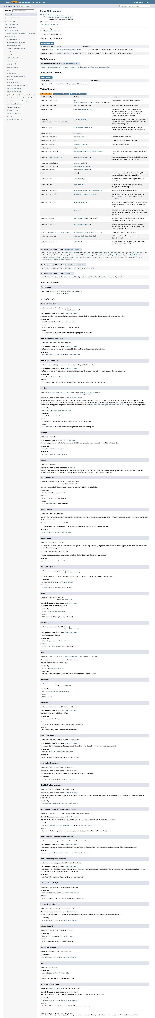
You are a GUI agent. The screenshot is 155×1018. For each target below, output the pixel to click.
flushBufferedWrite (80, 144)
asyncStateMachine (54, 67)
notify (83, 277)
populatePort (78, 185)
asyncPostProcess (53, 253)
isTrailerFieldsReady (81, 169)
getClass (66, 277)
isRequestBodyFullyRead (82, 166)
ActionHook (45, 24)
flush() (9, 70)
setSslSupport (46, 259)
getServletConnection (81, 157)
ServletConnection (55, 157)
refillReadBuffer (79, 218)
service (76, 232)
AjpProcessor (25, 6)
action (43, 253)
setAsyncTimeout (109, 257)
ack (74, 100)
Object (67, 273)
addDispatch (45, 268)
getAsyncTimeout (141, 253)
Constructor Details (11, 30)
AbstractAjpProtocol (58, 84)
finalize (57, 277)
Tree (19, 2)
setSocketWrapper (135, 257)
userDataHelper (104, 67)
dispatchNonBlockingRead (82, 127)
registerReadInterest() (14, 107)
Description (9, 15)
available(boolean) (13, 82)
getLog (75, 148)
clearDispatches (57, 268)
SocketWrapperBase (86, 232)
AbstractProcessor (53, 31)
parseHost (82, 257)
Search (38, 2)
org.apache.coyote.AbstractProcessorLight (57, 16)
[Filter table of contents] (23, 10)
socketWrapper (83, 67)
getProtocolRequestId (75, 255)
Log (50, 148)
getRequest (88, 255)
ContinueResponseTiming (83, 102)
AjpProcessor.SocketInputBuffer (69, 49)
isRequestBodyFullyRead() (15, 104)
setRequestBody (79, 236)
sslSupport (94, 67)
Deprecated (26, 2)
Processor (54, 24)
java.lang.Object (45, 14)
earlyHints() (11, 79)
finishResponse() (12, 73)
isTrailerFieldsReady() (14, 113)
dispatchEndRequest (80, 119)
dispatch (87, 253)
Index (33, 2)
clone (43, 277)
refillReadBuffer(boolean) (15, 58)
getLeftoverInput (59, 255)
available (77, 106)
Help (43, 2)
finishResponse (79, 137)
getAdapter (130, 253)
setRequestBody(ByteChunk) (16, 85)
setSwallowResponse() (14, 88)
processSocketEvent (94, 257)
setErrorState (122, 257)
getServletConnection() (14, 119)
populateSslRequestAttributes (84, 194)
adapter (43, 67)
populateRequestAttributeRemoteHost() (19, 98)
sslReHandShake (58, 259)
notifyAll (91, 277)
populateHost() (12, 61)
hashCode (75, 277)
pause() (9, 55)
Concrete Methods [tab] (78, 94)
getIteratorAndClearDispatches (75, 268)
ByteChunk (88, 236)
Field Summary (10, 21)
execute (107, 253)
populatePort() (11, 64)
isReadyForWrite (79, 163)
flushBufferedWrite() (13, 39)
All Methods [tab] (46, 94)
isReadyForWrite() (12, 110)
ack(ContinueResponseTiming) (16, 76)
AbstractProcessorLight (74, 265)
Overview (7, 2)
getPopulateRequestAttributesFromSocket (88, 151)
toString (101, 277)
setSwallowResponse (80, 242)
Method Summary (11, 27)
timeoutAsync (70, 259)
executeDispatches (118, 253)
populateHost (78, 179)
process (92, 268)
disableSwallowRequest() (15, 91)
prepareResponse (79, 202)
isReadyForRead (134, 255)
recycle (76, 210)
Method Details (10, 36)
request (65, 67)
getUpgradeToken (114, 255)
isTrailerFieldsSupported (50, 257)
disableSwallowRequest (81, 109)
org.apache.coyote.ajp (11, 6)
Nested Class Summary (12, 18)
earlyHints (77, 133)
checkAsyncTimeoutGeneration (72, 253)
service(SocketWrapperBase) (16, 48)
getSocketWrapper (100, 255)
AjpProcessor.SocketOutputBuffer (69, 53)
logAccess (73, 257)
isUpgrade (64, 257)
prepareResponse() (13, 67)
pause (75, 173)
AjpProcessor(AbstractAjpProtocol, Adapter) (21, 33)
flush (75, 140)
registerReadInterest (81, 224)
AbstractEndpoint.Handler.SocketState (55, 122)
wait (108, 277)
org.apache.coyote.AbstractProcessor (59, 17)
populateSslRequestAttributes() (17, 101)
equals (49, 277)
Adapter (80, 84)
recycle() (10, 52)
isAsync (124, 255)
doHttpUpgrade (97, 253)
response (73, 67)
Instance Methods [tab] (61, 94)
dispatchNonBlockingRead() (16, 42)
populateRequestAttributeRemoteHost (86, 190)
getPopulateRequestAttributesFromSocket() (21, 95)
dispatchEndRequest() (14, 45)
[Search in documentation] (134, 6)
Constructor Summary (12, 24)
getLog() (9, 116)
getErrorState (46, 255)
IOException (74, 310)
